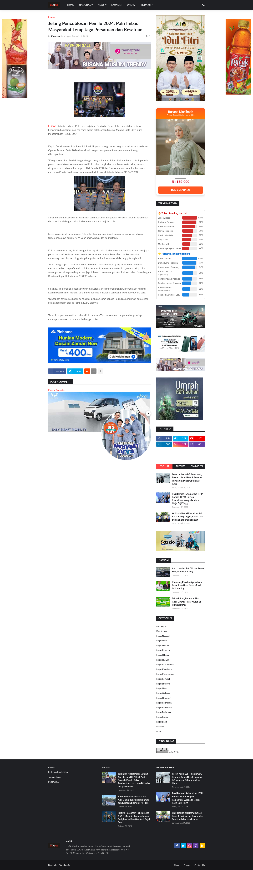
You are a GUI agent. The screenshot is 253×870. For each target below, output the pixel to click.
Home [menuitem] (70, 4)
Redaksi (51, 767)
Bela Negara (161, 626)
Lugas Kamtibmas (164, 669)
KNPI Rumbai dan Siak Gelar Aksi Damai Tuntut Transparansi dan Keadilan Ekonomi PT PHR (134, 799)
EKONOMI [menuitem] (116, 4)
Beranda (51, 17)
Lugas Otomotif (163, 698)
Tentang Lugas (54, 777)
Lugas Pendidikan (164, 707)
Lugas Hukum (162, 660)
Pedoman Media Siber (58, 772)
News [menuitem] (101, 4)
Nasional (160, 726)
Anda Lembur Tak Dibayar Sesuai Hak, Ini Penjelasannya (188, 570)
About (177, 865)
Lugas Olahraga (163, 693)
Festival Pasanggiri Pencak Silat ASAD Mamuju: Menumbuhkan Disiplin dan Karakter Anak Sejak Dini (134, 817)
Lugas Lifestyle (163, 683)
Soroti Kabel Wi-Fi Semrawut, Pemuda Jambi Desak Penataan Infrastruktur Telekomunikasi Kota (187, 479)
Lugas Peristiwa (163, 712)
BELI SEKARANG (180, 190)
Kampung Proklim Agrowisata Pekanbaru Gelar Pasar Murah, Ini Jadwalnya (187, 585)
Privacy (187, 865)
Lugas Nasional (163, 636)
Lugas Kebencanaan (165, 674)
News (159, 731)
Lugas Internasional (165, 664)
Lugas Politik (162, 717)
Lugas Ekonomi (163, 650)
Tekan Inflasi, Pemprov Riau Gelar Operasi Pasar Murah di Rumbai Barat (186, 601)
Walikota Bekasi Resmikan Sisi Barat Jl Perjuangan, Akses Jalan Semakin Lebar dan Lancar (187, 516)
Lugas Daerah (162, 645)
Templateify (64, 865)
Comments (197, 466)
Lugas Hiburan (162, 655)
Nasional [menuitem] (85, 4)
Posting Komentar (56, 390)
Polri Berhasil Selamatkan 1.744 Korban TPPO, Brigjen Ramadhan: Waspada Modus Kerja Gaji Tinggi (187, 499)
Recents (180, 466)
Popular (164, 466)
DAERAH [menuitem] (132, 4)
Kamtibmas (161, 631)
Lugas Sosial (161, 721)
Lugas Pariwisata (164, 702)
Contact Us (199, 865)
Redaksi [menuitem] (146, 4)
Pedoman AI (53, 781)
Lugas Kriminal (163, 679)
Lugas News (161, 640)
